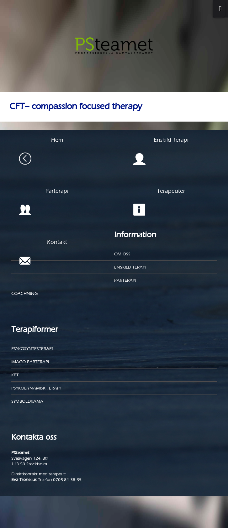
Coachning (24, 293)
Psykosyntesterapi (32, 348)
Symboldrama (27, 401)
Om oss (122, 254)
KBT (15, 375)
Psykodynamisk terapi (36, 388)
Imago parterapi (30, 361)
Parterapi (125, 280)
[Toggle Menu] (219, 9)
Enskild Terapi (130, 267)
